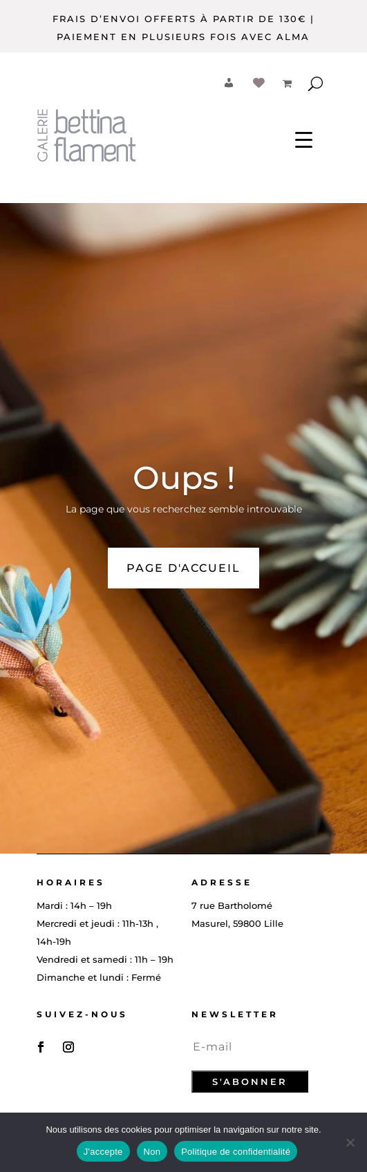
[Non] (350, 1142)
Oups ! (184, 477)
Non (152, 1151)
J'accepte (103, 1151)
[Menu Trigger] (304, 138)
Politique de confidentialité (235, 1151)
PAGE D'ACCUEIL (183, 568)
